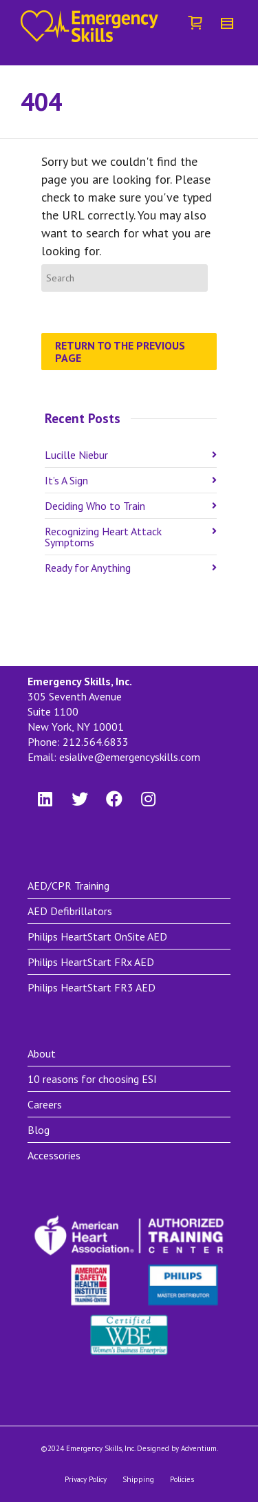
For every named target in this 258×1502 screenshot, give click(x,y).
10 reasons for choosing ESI (92, 1079)
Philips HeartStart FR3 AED (91, 987)
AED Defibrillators (70, 911)
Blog (39, 1130)
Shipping (138, 1479)
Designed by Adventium (177, 1448)
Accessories (54, 1155)
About (42, 1053)
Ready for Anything (88, 568)
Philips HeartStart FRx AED (91, 962)
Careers (45, 1104)
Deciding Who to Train (95, 506)
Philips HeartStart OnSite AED (97, 936)
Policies (182, 1479)
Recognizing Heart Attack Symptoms (103, 536)
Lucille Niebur (76, 455)
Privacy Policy (86, 1479)
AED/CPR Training (68, 885)
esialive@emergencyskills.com (129, 757)
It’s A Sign (66, 480)
